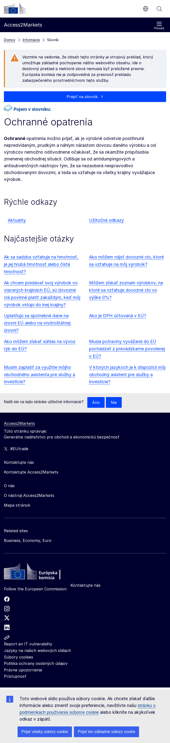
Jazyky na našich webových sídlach (37, 650)
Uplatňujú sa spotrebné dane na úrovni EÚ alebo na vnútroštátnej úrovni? (37, 323)
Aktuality (17, 220)
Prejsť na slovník (82, 96)
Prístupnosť (15, 676)
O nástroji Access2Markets (29, 495)
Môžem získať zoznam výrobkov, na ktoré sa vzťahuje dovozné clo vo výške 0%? (126, 290)
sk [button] (146, 9)
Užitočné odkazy (106, 220)
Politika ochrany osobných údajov (36, 663)
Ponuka (159, 25)
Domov (9, 40)
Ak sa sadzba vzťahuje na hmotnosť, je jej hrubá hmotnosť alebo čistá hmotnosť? (41, 264)
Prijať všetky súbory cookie (44, 732)
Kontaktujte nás (85, 585)
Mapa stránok (17, 505)
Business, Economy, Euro (27, 540)
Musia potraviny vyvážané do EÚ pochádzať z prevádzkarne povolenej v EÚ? (127, 349)
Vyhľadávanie (159, 9)
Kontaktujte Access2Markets (31, 472)
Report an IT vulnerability (28, 643)
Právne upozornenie (23, 670)
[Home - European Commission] (39, 572)
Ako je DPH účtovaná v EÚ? (117, 315)
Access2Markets (19, 423)
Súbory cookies (18, 657)
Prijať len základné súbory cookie (106, 732)
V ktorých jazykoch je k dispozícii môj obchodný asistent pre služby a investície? (127, 374)
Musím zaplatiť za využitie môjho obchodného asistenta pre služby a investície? (39, 374)
